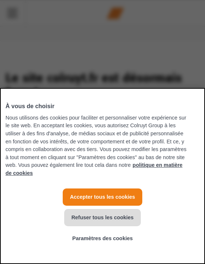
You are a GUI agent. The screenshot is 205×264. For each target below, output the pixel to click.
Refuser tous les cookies (103, 217)
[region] (102, 176)
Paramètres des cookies (102, 238)
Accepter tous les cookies (102, 197)
